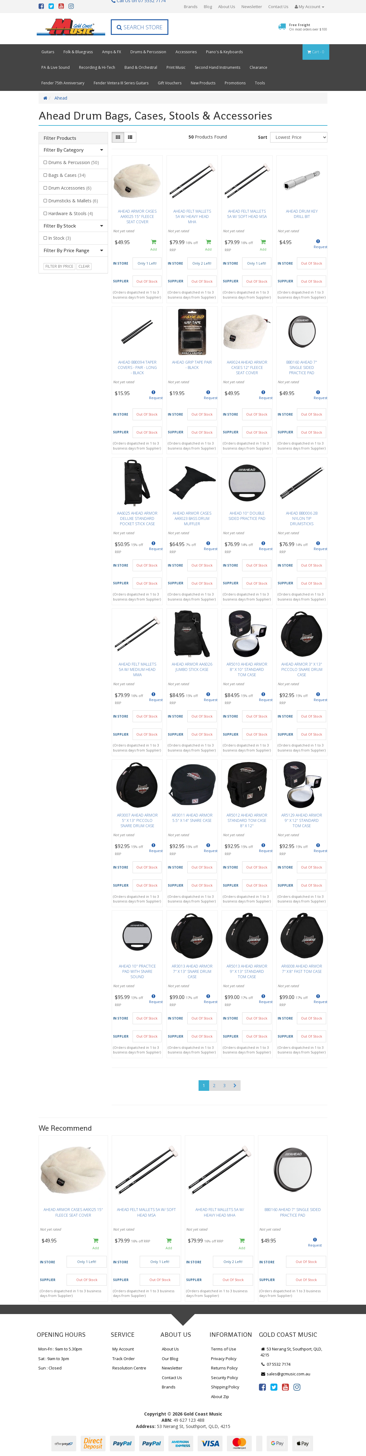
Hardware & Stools (70, 213)
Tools (260, 83)
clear (84, 266)
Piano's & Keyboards (224, 51)
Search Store (139, 27)
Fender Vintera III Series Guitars (121, 83)
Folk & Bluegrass (78, 51)
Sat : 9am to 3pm (53, 1358)
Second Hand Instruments (217, 67)
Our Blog (170, 1358)
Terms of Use (223, 1349)
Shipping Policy (225, 1387)
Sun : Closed (50, 1368)
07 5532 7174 (275, 1364)
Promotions (235, 83)
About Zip (220, 1396)
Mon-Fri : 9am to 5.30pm (60, 1349)
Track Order (123, 1358)
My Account (123, 1349)
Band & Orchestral (140, 67)
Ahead (60, 98)
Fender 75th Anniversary (62, 83)
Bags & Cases (67, 175)
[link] (262, 1386)
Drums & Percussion (148, 51)
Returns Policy (224, 1368)
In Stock (59, 238)
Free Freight (308, 27)
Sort (262, 137)
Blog (208, 6)
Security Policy (224, 1377)
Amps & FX (111, 51)
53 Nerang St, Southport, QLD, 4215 (291, 1352)
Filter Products (60, 138)
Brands (191, 6)
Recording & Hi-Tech (97, 67)
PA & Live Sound (55, 67)
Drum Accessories (70, 188)
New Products (203, 83)
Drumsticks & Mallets (73, 201)
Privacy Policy (224, 1358)
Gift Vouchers (169, 83)
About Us (226, 6)
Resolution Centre (129, 1368)
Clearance (258, 67)
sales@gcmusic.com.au (285, 1374)
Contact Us (278, 6)
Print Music (176, 67)
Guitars (47, 51)
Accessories (186, 51)
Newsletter (252, 6)
